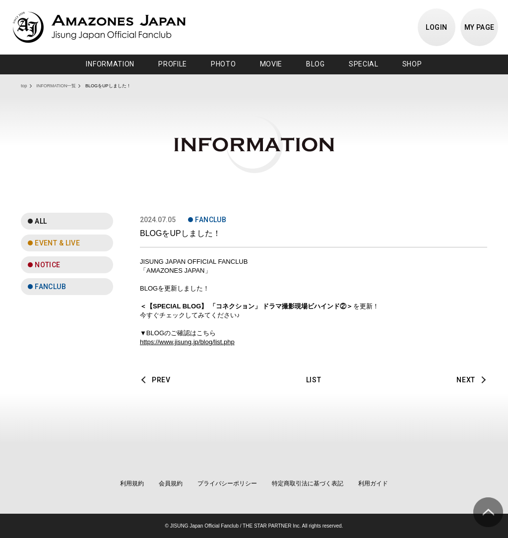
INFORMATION (110, 64)
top (24, 85)
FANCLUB (50, 287)
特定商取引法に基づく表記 (307, 483)
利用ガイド (373, 483)
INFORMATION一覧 (56, 85)
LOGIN (436, 27)
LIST (313, 380)
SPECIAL (364, 64)
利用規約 (132, 483)
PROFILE (172, 64)
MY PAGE (479, 27)
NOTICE (48, 265)
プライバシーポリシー (227, 483)
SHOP (412, 64)
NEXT (465, 380)
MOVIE (271, 64)
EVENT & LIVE (57, 243)
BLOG (315, 64)
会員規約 (171, 483)
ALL (41, 221)
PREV (161, 380)
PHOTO (223, 64)
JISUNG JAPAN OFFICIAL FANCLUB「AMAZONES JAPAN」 (99, 27)
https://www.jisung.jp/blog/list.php (187, 342)
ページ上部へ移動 (488, 512)
